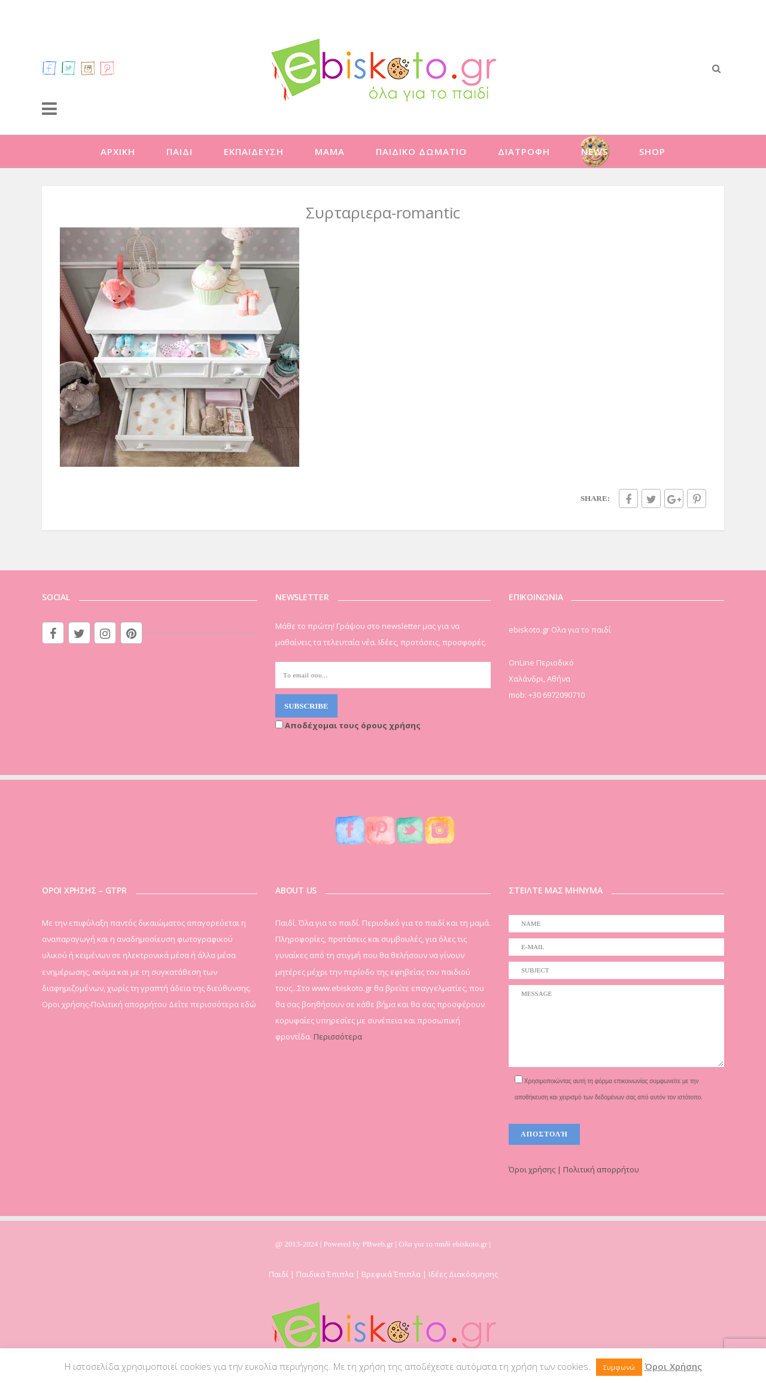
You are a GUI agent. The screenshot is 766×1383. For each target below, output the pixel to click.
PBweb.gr (379, 1243)
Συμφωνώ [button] (619, 1367)
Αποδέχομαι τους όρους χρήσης (348, 725)
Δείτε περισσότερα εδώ (212, 1004)
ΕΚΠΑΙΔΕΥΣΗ (254, 151)
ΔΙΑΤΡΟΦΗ (524, 151)
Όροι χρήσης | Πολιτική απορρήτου (574, 1169)
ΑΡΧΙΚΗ (118, 151)
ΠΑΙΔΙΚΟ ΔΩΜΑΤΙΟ (421, 151)
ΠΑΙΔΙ (179, 151)
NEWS (594, 151)
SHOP (652, 151)
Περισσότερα (338, 1036)
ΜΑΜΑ (330, 151)
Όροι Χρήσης (673, 1366)
